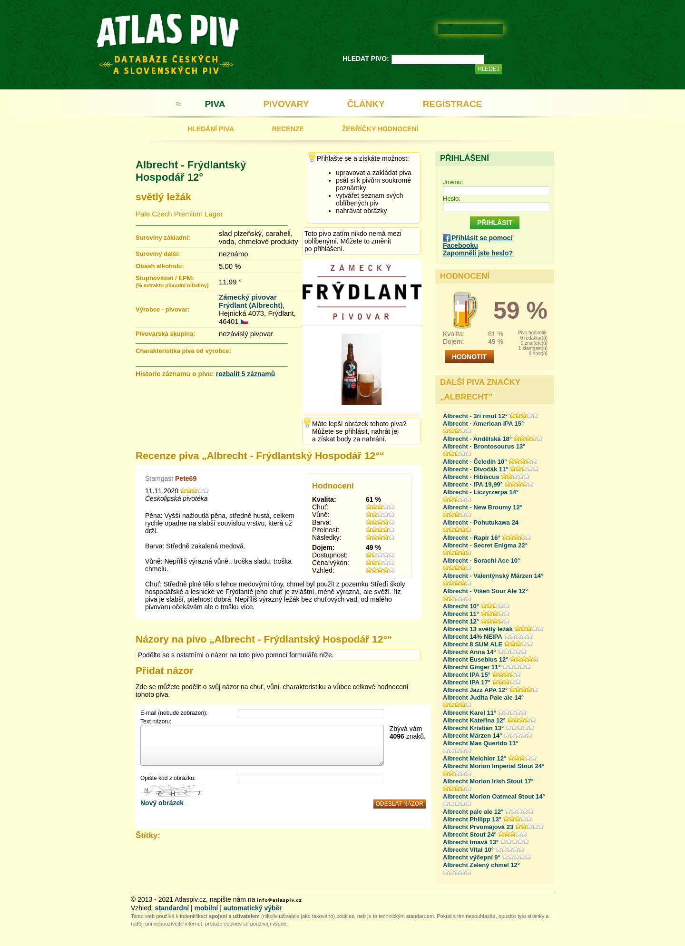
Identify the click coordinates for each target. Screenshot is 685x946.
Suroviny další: (158, 253)
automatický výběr (253, 908)
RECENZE (288, 129)
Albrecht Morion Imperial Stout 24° (493, 766)
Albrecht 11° (461, 613)
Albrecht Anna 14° (469, 651)
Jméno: (453, 181)
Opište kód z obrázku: (168, 778)
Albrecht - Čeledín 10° (475, 461)
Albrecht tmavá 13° (471, 842)
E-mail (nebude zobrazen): (173, 713)
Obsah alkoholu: (160, 266)
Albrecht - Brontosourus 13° (484, 446)
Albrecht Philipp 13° (472, 819)
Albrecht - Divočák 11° (475, 469)
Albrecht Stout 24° (470, 834)
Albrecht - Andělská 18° (477, 438)
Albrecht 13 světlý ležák (478, 629)
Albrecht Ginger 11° (472, 667)
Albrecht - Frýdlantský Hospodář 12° (191, 171)
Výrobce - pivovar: (162, 309)
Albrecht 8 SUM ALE (472, 644)
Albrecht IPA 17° (466, 682)
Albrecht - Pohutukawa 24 (481, 522)
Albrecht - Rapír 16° (471, 537)
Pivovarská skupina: (166, 333)
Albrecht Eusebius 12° (475, 659)
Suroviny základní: (163, 237)
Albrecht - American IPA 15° (483, 423)
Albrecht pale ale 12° (473, 811)
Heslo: (451, 198)
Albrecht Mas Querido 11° (480, 743)
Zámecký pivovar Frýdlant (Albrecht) (251, 301)
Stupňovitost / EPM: (172, 281)
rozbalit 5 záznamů (245, 374)
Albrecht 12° (461, 621)
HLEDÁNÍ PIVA (210, 129)
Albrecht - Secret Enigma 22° (485, 545)
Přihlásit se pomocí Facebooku (477, 241)
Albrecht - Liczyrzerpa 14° (481, 492)
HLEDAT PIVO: (365, 58)
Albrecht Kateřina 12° (474, 720)
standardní (172, 908)
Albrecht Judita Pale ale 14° (483, 697)
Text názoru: (155, 721)
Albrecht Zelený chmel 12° (481, 864)
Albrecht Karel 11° (469, 712)
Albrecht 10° (461, 606)
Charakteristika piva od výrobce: (183, 350)
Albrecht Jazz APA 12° (475, 689)
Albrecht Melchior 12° (474, 758)
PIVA (215, 104)
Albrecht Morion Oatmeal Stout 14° (494, 796)
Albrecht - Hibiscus (471, 476)
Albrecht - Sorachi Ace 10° (481, 560)
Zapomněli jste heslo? (478, 253)
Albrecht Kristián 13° (473, 727)
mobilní (206, 908)
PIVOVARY (286, 104)
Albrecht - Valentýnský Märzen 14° (493, 575)
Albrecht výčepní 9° (471, 857)
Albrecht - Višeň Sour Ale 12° (485, 591)
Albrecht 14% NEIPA (472, 636)
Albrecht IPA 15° (466, 674)
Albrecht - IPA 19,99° (473, 484)
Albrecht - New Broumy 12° (482, 507)
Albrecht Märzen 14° (472, 735)
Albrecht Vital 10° (468, 849)
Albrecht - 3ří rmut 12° (475, 415)
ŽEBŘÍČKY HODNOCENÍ (380, 129)
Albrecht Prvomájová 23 (478, 826)
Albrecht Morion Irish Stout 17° (488, 781)
